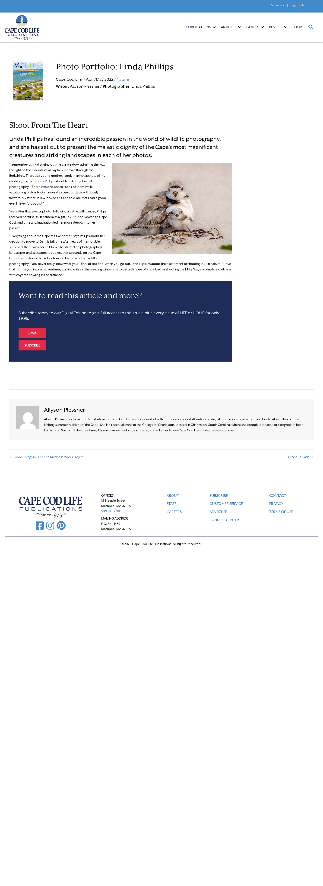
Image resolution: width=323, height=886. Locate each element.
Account (307, 5)
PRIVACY (276, 504)
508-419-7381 (110, 511)
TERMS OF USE (281, 512)
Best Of (275, 27)
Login (293, 5)
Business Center (224, 520)
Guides (252, 27)
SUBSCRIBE (218, 496)
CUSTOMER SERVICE (226, 504)
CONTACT (277, 496)
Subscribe (278, 5)
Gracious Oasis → (301, 457)
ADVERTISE (218, 512)
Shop (297, 27)
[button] (32, 333)
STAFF (171, 504)
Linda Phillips (45, 181)
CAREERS (174, 512)
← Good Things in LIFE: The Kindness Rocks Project (46, 457)
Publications (198, 27)
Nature (123, 79)
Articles (228, 27)
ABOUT (173, 496)
